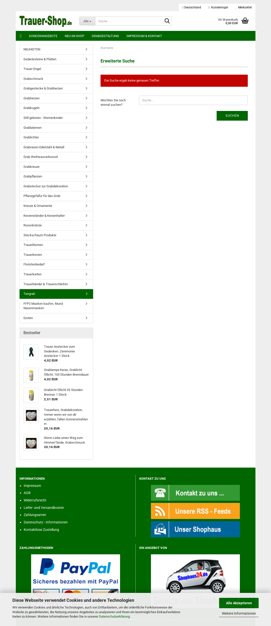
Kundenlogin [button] (218, 7)
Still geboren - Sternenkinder (43, 118)
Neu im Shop (74, 36)
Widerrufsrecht (35, 500)
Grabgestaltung (105, 36)
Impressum (32, 486)
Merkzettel (244, 7)
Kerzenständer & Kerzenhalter (44, 215)
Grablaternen (32, 128)
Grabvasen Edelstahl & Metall (43, 147)
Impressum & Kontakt (144, 36)
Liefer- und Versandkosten (44, 508)
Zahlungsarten (35, 515)
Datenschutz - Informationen (46, 522)
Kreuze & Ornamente (37, 206)
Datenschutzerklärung (114, 616)
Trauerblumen (33, 245)
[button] (192, 7)
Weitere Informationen (239, 613)
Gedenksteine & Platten (39, 59)
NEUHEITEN (31, 49)
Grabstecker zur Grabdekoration (45, 186)
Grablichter (31, 137)
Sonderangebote (43, 36)
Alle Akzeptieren (239, 603)
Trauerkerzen (32, 255)
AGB (27, 493)
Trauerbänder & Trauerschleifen (45, 284)
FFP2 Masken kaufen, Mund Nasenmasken (43, 306)
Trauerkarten (32, 274)
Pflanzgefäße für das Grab (41, 196)
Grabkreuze (31, 167)
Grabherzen (31, 98)
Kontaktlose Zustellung (41, 530)
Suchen (232, 115)
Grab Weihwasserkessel (40, 157)
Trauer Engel (32, 69)
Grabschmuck (33, 79)
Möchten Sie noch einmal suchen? (113, 102)
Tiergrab (29, 294)
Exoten (28, 318)
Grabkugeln (31, 108)
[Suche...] (87, 21)
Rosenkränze (32, 225)
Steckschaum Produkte (39, 235)
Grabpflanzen (32, 176)
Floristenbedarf (34, 264)
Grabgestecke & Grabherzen (43, 88)
